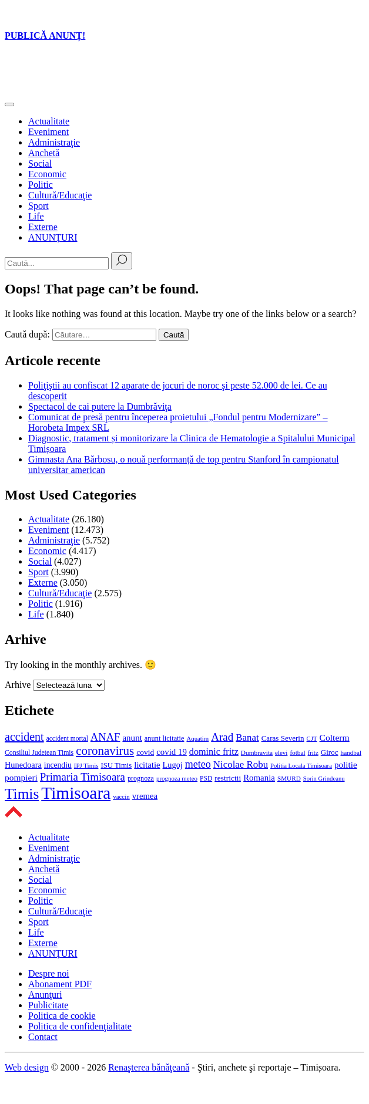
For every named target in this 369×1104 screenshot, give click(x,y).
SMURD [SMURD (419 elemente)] (289, 778)
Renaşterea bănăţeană (148, 1067)
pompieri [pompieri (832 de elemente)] (21, 777)
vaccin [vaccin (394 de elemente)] (121, 796)
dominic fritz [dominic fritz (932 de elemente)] (214, 752)
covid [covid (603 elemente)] (145, 752)
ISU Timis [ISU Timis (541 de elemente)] (116, 765)
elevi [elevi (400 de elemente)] (281, 752)
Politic (40, 185)
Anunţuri (45, 995)
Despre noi (48, 973)
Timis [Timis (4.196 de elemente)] (22, 793)
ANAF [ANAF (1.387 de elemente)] (105, 737)
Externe (43, 227)
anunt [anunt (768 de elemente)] (132, 737)
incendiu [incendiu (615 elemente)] (58, 765)
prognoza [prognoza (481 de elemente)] (141, 778)
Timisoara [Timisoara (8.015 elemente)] (75, 793)
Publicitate (48, 1005)
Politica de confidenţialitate (80, 1026)
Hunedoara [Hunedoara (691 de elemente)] (23, 764)
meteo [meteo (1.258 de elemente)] (198, 764)
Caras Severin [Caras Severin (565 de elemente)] (282, 738)
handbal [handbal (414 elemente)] (351, 752)
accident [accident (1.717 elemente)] (24, 736)
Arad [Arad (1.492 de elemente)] (222, 737)
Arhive (18, 685)
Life (36, 216)
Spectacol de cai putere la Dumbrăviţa (100, 406)
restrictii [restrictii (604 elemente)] (227, 778)
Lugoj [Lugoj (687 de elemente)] (173, 764)
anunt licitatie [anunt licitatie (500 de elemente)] (164, 738)
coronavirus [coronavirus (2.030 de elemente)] (105, 751)
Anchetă (43, 153)
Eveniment (48, 132)
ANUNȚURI (53, 237)
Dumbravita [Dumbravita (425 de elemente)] (257, 752)
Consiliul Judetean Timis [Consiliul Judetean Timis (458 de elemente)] (39, 752)
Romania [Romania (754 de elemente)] (259, 777)
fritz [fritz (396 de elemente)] (313, 752)
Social (40, 163)
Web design (27, 1067)
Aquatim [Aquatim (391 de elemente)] (197, 738)
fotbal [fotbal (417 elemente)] (297, 752)
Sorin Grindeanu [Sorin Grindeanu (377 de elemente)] (324, 778)
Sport (38, 206)
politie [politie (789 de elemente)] (345, 764)
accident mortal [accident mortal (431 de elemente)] (67, 738)
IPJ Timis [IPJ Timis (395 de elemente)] (86, 765)
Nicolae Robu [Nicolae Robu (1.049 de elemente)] (240, 764)
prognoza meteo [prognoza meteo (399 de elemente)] (176, 778)
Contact (43, 1037)
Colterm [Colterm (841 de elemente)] (335, 737)
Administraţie (54, 142)
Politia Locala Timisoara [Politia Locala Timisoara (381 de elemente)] (301, 765)
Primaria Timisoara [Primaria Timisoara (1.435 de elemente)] (82, 777)
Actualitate (48, 121)
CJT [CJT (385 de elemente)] (312, 738)
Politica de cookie (62, 1016)
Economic (47, 174)
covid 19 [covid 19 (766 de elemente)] (171, 752)
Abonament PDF (60, 984)
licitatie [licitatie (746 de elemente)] (147, 764)
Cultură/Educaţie (60, 195)
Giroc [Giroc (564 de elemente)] (329, 752)
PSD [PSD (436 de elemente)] (206, 778)
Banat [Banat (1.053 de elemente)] (247, 737)
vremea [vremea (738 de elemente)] (144, 796)
